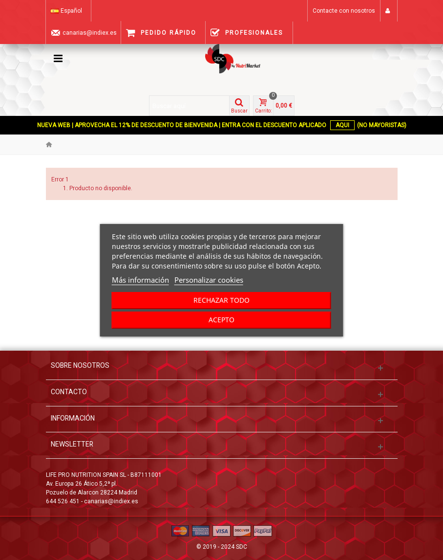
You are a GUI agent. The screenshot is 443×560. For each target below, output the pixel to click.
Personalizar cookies (208, 280)
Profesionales (247, 33)
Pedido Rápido (161, 33)
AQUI (342, 125)
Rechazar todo (221, 300)
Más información (140, 280)
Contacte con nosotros (344, 10)
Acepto (221, 319)
